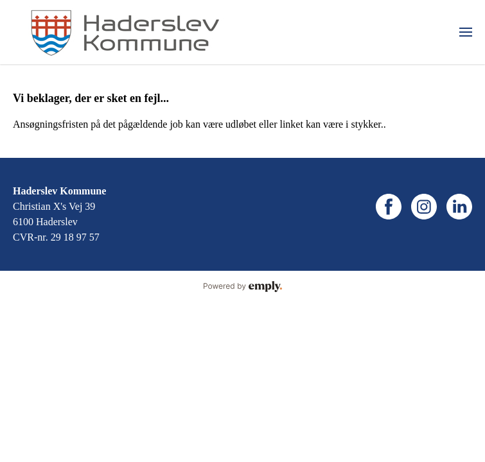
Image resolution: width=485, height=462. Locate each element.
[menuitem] (465, 32)
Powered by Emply (242, 286)
